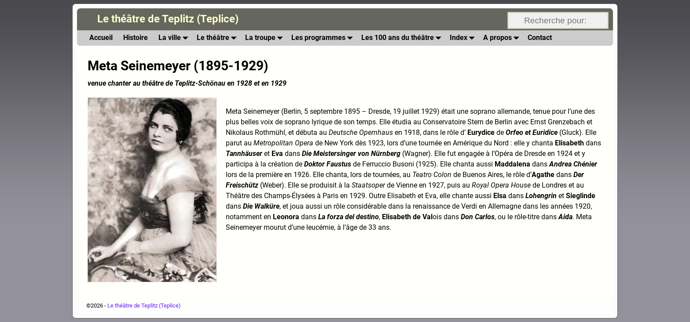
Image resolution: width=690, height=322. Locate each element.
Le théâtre (218, 38)
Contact (540, 37)
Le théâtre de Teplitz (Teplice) (168, 19)
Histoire (135, 37)
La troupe (265, 38)
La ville (174, 38)
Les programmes (323, 38)
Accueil (101, 37)
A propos (502, 38)
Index (464, 38)
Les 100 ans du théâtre (402, 38)
